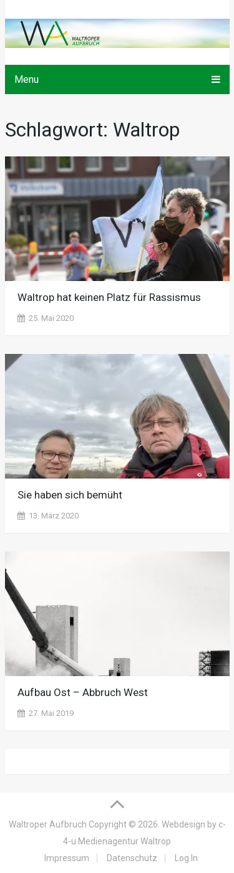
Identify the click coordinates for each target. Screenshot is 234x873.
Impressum (66, 858)
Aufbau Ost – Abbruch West (82, 692)
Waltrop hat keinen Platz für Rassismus (109, 297)
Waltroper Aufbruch (48, 824)
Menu (26, 79)
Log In (186, 858)
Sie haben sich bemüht (69, 495)
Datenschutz (132, 858)
